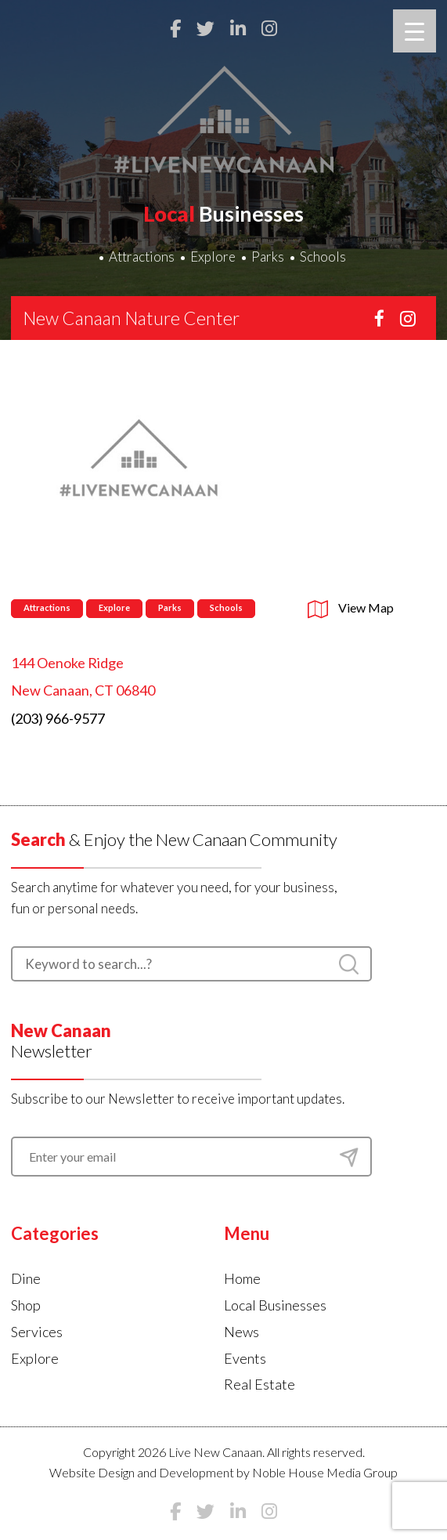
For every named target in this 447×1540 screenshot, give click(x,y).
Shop (26, 1305)
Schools (323, 256)
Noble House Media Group (325, 1472)
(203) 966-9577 (58, 718)
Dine (26, 1278)
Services (37, 1331)
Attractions (142, 256)
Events (245, 1358)
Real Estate (259, 1384)
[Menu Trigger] (414, 30)
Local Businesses (275, 1305)
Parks (267, 256)
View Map (351, 607)
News (241, 1331)
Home (242, 1278)
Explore (213, 256)
